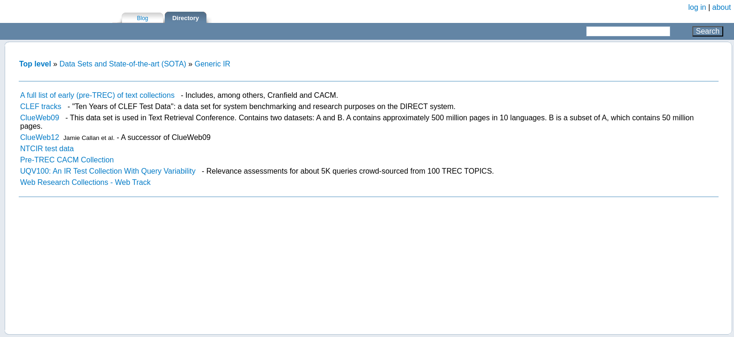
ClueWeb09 (39, 118)
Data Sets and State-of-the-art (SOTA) (122, 64)
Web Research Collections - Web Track (85, 182)
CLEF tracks (40, 106)
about (721, 7)
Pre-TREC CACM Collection (67, 160)
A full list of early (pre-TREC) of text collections (97, 95)
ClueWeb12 (39, 137)
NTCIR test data (47, 149)
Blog (142, 18)
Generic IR (212, 64)
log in (697, 7)
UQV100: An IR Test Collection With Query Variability (108, 171)
